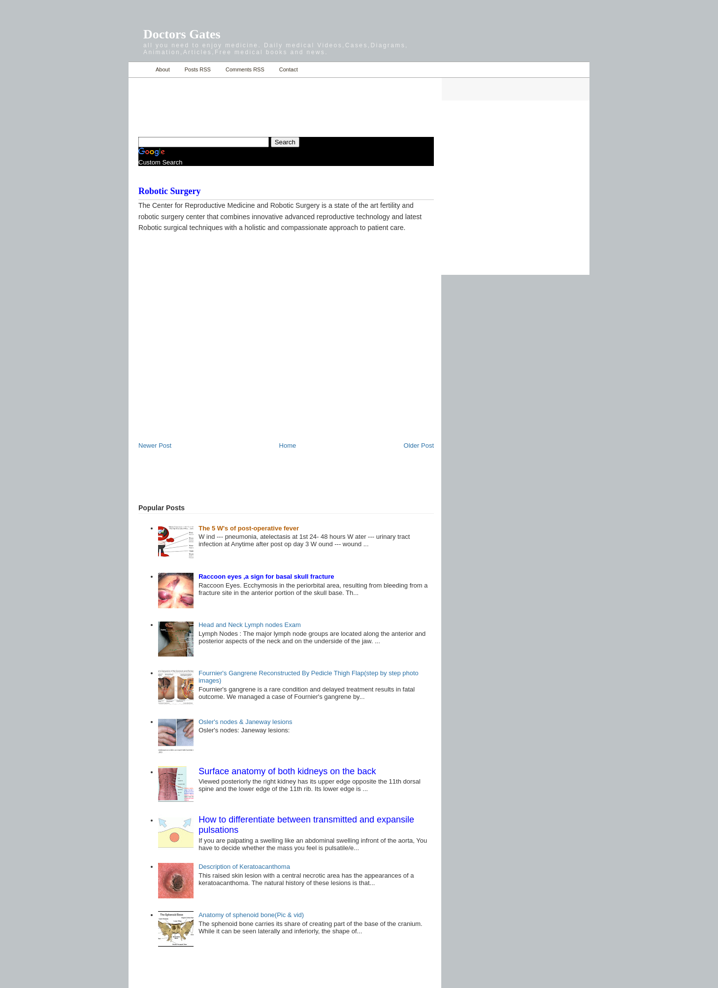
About (163, 69)
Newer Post (154, 445)
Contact (288, 69)
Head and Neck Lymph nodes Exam (249, 624)
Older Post (419, 445)
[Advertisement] (253, 101)
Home (140, 69)
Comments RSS (245, 69)
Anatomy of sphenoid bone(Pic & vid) (251, 915)
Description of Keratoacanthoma (244, 866)
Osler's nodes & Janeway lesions (245, 721)
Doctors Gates (182, 34)
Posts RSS (198, 69)
